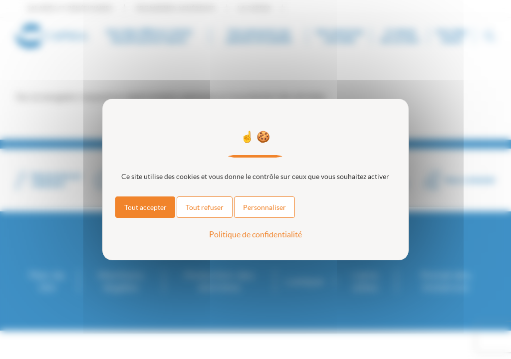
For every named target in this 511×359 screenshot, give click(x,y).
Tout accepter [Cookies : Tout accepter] (145, 207)
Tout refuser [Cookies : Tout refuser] (205, 207)
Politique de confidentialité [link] (255, 234)
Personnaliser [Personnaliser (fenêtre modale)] (264, 207)
